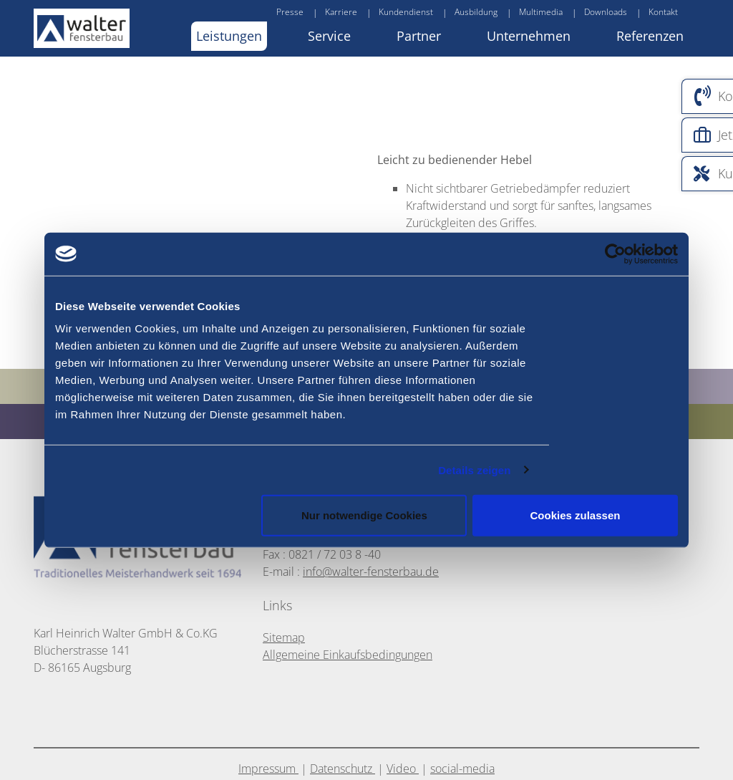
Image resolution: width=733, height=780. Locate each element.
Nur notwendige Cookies (364, 515)
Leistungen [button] (229, 35)
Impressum (268, 768)
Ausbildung (476, 12)
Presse (290, 12)
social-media (462, 768)
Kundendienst (406, 12)
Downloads (605, 12)
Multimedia (541, 12)
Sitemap (284, 637)
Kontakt (663, 12)
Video (403, 768)
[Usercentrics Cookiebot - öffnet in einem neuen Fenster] (641, 253)
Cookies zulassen (575, 515)
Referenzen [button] (650, 35)
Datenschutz (342, 768)
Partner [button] (419, 35)
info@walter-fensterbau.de (371, 571)
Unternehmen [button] (529, 35)
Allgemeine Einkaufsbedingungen (347, 655)
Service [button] (329, 35)
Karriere (341, 12)
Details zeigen (474, 469)
